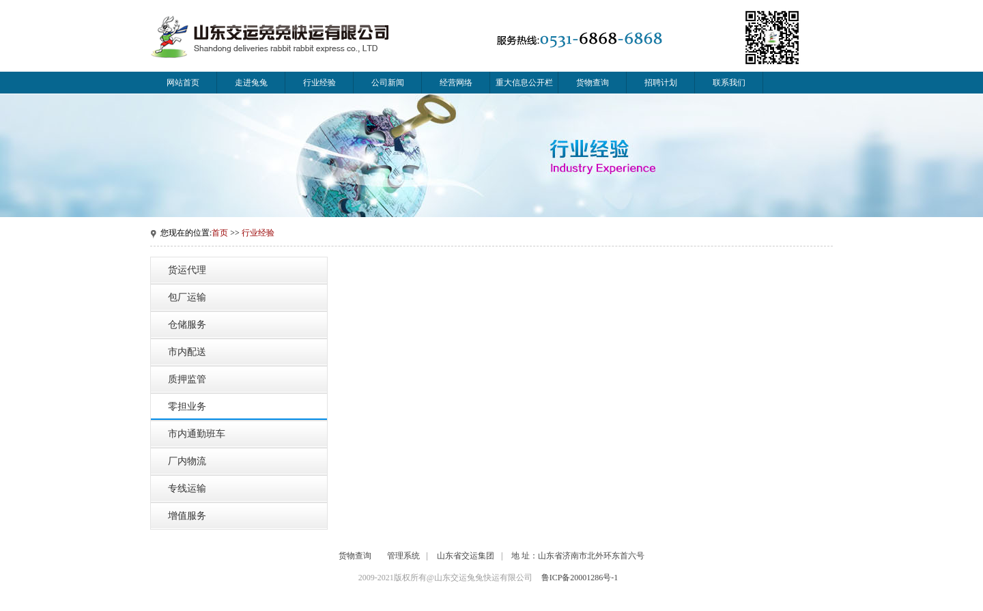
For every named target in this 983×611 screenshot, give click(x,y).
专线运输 (187, 488)
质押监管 (187, 379)
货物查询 (592, 82)
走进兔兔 (251, 82)
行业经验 (319, 82)
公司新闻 (387, 82)
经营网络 (456, 82)
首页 (220, 233)
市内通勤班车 (196, 434)
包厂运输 (187, 297)
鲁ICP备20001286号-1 (579, 577)
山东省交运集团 (465, 555)
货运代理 (187, 270)
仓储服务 (187, 324)
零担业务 (187, 406)
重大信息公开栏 (524, 82)
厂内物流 (187, 461)
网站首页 (183, 82)
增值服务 (187, 516)
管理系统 (403, 555)
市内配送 (187, 352)
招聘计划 (660, 82)
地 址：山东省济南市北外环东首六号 (577, 555)
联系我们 (729, 82)
